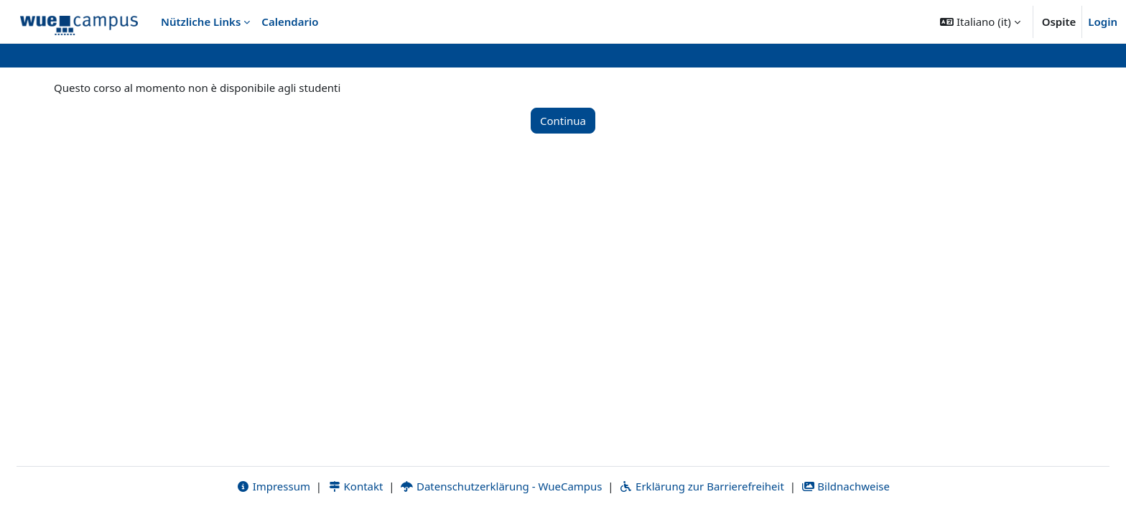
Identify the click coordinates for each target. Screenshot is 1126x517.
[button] (980, 21)
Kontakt (355, 486)
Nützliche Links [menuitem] (201, 21)
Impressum (273, 486)
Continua (563, 120)
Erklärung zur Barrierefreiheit (701, 486)
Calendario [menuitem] (289, 21)
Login (1102, 21)
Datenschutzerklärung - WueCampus (501, 486)
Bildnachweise (845, 486)
